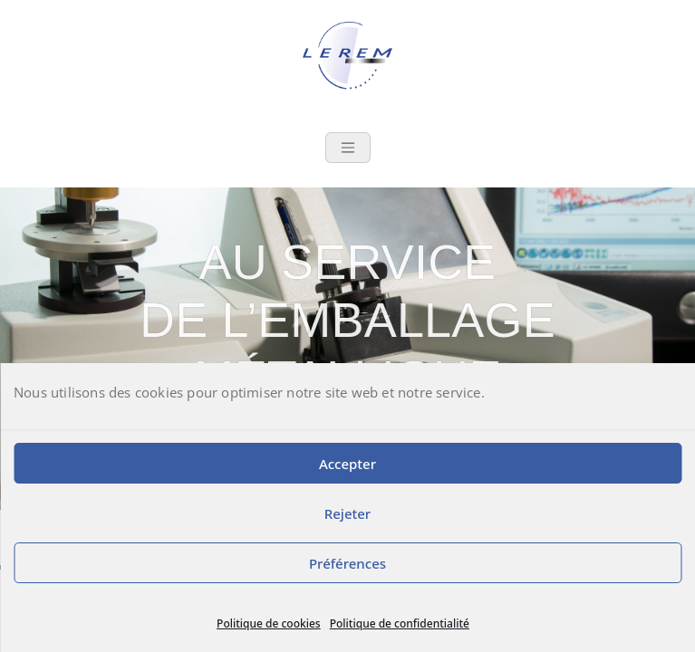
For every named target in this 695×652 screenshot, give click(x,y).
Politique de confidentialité (399, 623)
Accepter (347, 464)
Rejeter (347, 513)
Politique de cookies (269, 623)
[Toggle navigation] (348, 147)
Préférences (347, 563)
